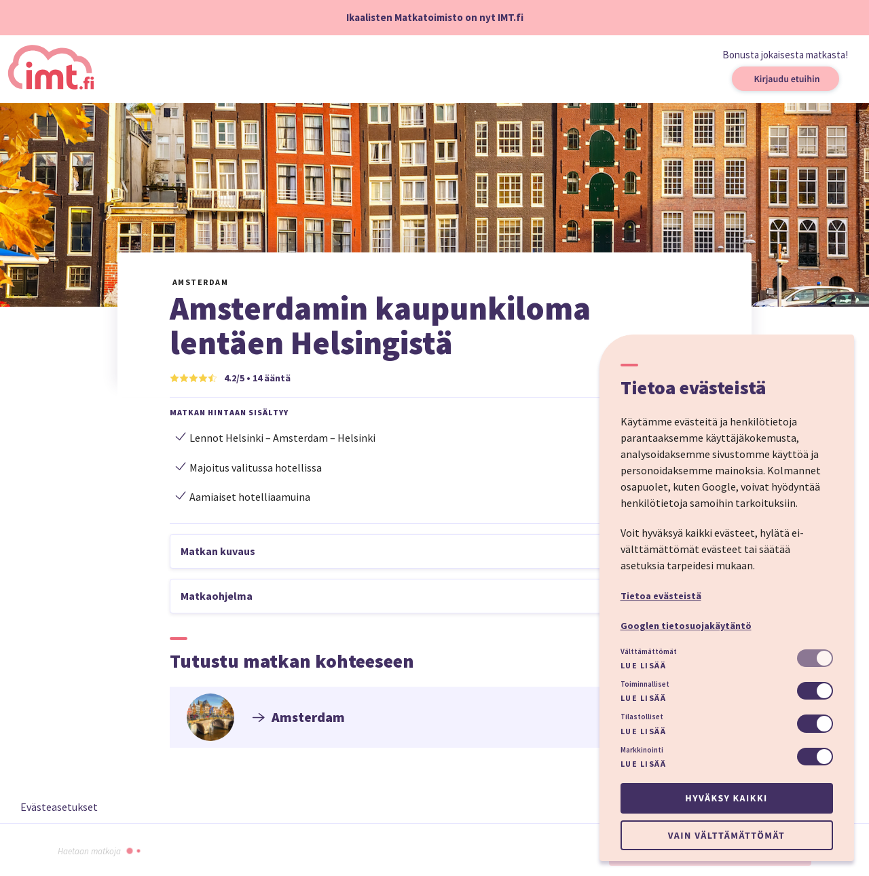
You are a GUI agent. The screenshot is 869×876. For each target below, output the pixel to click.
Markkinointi (642, 750)
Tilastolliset (642, 716)
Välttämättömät (649, 651)
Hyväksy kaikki (726, 798)
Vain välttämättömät (726, 835)
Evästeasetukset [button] (59, 807)
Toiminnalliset (645, 684)
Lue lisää (644, 665)
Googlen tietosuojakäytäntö (686, 626)
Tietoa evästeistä (661, 596)
